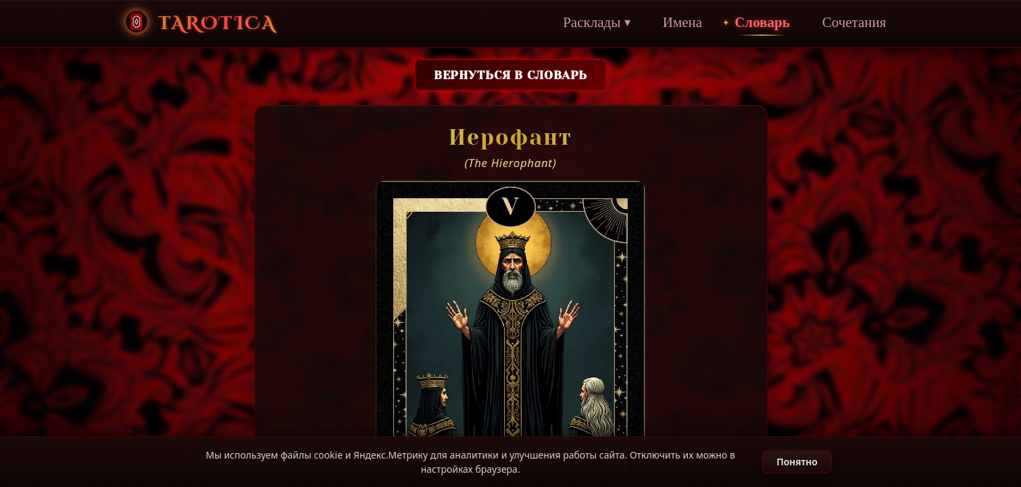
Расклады (589, 23)
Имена (675, 23)
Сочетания (848, 23)
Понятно (797, 461)
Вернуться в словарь (511, 75)
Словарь (755, 23)
